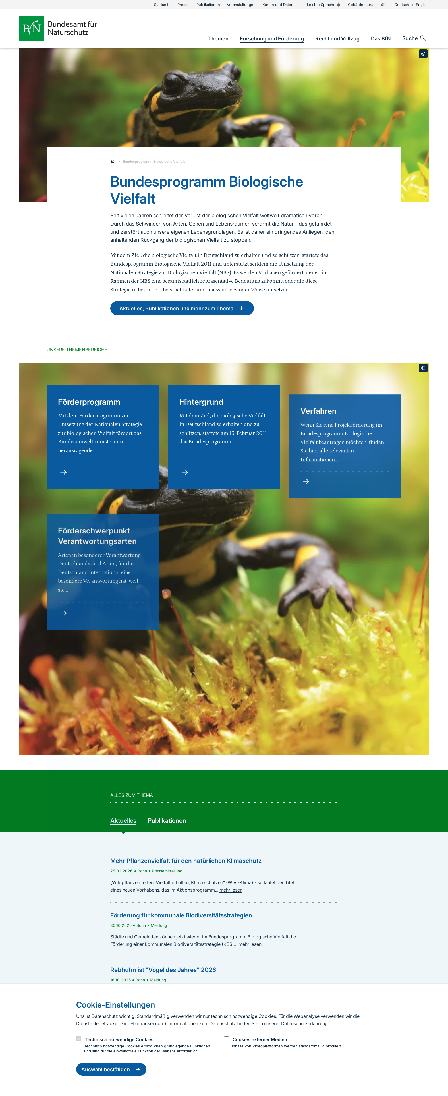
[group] (123, 821)
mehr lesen (230, 890)
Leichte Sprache (324, 4)
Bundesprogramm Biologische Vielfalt (154, 161)
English (422, 4)
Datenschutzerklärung (304, 1023)
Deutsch (402, 4)
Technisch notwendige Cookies (119, 1039)
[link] (218, 38)
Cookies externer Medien (260, 1039)
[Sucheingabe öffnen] (414, 38)
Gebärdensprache (366, 4)
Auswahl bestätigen (111, 1069)
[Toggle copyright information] (423, 54)
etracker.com (151, 1023)
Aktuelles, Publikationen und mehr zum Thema (182, 308)
